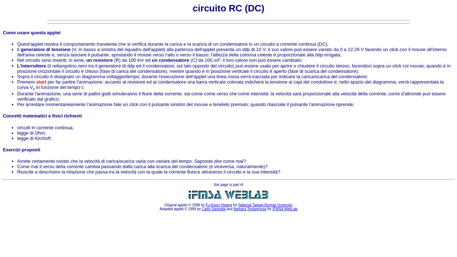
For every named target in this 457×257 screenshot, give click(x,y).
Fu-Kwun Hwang (219, 205)
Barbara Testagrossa (249, 209)
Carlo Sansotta (213, 209)
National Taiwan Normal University (265, 205)
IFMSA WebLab (284, 209)
